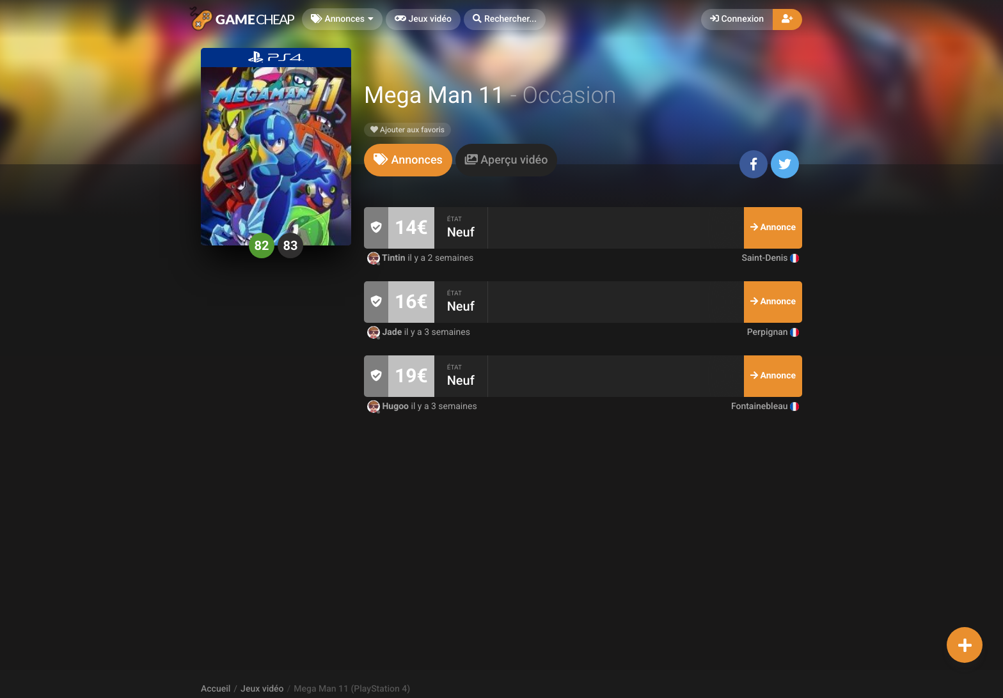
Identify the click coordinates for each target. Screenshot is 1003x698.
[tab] (408, 160)
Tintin (387, 258)
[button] (505, 19)
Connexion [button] (737, 19)
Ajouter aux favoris (407, 129)
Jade (385, 332)
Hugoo (389, 406)
